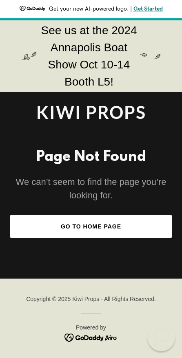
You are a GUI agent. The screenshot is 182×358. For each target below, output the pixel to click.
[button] (161, 337)
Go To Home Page (91, 226)
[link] (91, 116)
